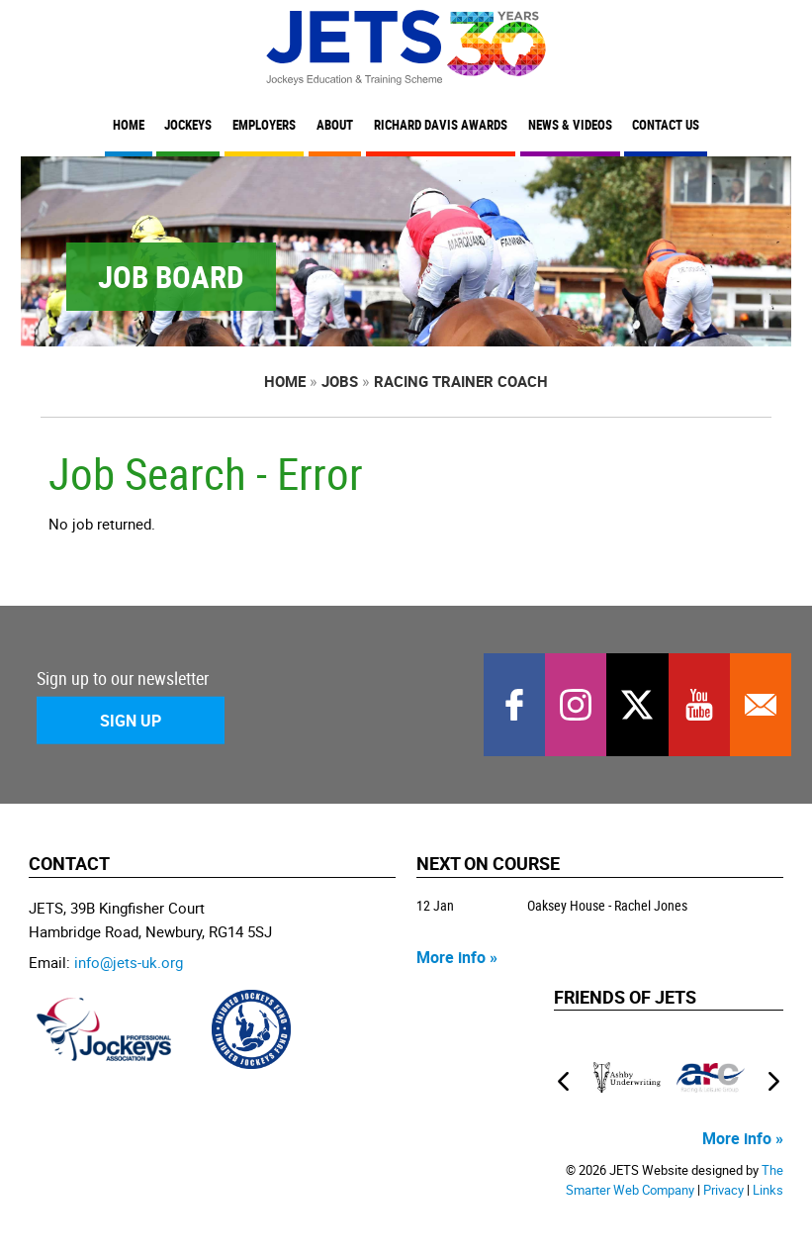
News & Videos (570, 125)
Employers (264, 125)
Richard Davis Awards (440, 125)
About (334, 125)
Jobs (339, 381)
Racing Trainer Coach (461, 381)
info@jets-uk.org (128, 962)
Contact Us (665, 125)
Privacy (723, 1190)
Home (128, 125)
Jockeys (188, 125)
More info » (456, 957)
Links (768, 1190)
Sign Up (130, 719)
